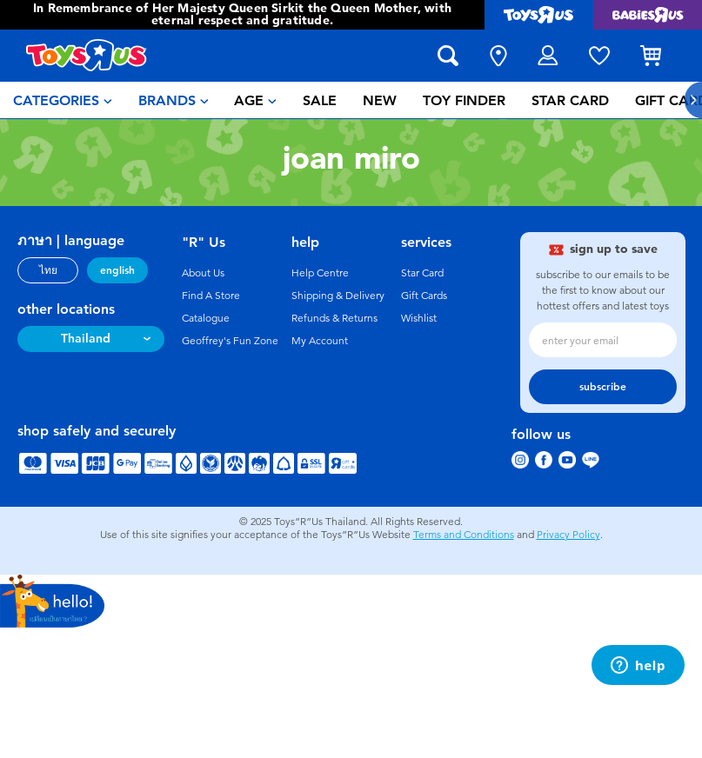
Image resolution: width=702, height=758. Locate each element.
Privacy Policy (568, 535)
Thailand (85, 338)
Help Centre (320, 273)
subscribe (602, 387)
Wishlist (419, 318)
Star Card (422, 273)
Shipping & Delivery (337, 295)
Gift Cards (424, 295)
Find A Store (211, 295)
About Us (203, 273)
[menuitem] (62, 100)
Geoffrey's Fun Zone (230, 341)
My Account (319, 341)
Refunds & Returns (334, 318)
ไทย (48, 270)
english (117, 270)
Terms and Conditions (463, 535)
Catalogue (206, 318)
